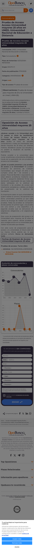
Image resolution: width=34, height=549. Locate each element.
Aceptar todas (17, 539)
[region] (17, 534)
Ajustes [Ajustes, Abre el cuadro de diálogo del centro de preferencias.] (17, 547)
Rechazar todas (17, 543)
